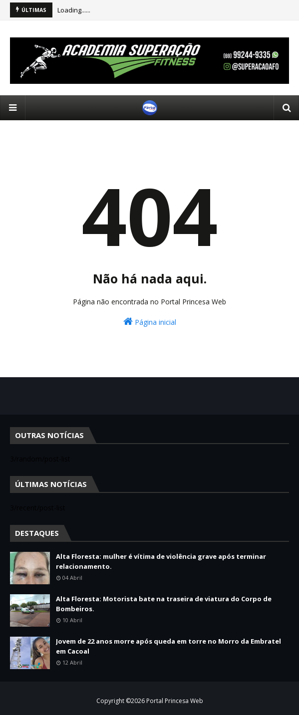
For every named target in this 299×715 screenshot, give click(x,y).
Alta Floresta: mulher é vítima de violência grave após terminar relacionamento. (161, 561)
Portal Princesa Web (174, 701)
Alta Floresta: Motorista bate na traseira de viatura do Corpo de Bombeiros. (164, 603)
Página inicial (149, 321)
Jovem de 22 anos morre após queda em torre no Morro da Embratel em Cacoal (168, 646)
